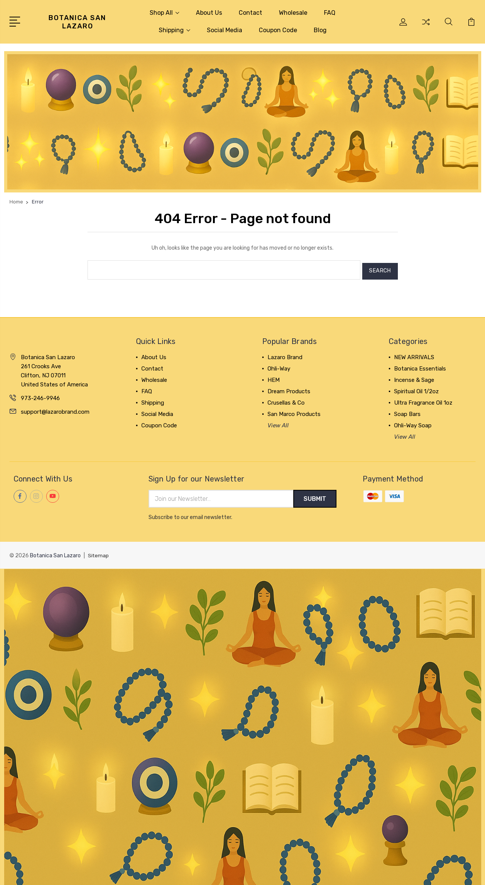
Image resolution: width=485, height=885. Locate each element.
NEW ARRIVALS (414, 354)
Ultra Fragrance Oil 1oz (423, 400)
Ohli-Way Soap (413, 422)
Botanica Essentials (420, 366)
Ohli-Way (279, 366)
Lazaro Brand (285, 354)
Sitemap (98, 553)
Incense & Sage (414, 377)
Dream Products (289, 388)
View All (278, 422)
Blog (320, 30)
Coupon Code (278, 30)
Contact (250, 12)
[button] (242, 121)
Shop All (164, 12)
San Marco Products (294, 411)
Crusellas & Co (286, 400)
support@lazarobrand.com (55, 409)
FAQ (329, 12)
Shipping (174, 30)
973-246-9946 (40, 395)
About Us (209, 12)
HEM (274, 377)
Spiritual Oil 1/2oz (416, 388)
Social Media (224, 30)
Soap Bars (407, 411)
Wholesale (293, 12)
